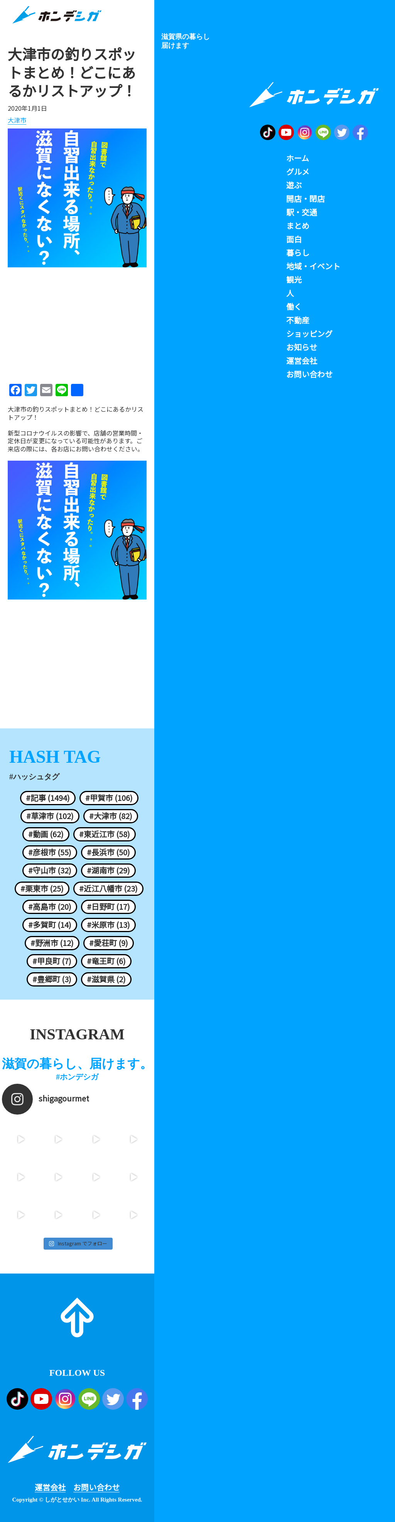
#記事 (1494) (48, 798)
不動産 (297, 320)
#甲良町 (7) (51, 961)
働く (294, 307)
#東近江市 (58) (104, 834)
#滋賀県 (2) (106, 979)
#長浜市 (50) (108, 852)
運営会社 (50, 1487)
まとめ (297, 226)
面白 (294, 239)
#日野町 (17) (108, 907)
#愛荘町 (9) (108, 943)
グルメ (297, 172)
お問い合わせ (96, 1487)
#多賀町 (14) (49, 925)
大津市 (17, 120)
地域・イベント (313, 266)
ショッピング (309, 334)
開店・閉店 (305, 199)
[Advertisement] (77, 323)
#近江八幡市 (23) (108, 888)
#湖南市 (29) (108, 870)
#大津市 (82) (110, 816)
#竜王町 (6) (106, 961)
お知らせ (301, 347)
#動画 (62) (46, 834)
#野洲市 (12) (52, 943)
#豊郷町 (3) (51, 979)
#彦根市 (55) (49, 852)
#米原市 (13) (108, 925)
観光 (294, 280)
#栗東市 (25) (42, 888)
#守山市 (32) (49, 870)
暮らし (297, 253)
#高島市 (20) (49, 907)
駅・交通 (301, 212)
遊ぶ (294, 185)
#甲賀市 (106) (109, 798)
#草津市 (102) (50, 816)
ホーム (297, 158)
